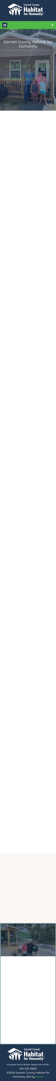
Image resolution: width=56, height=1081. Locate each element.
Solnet (39, 1076)
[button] (4, 25)
